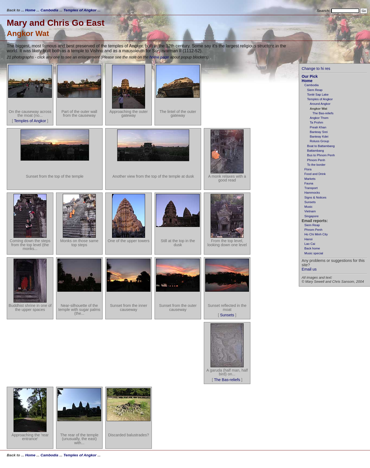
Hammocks (312, 192)
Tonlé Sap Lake (318, 94)
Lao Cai (309, 243)
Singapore (311, 216)
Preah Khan (318, 127)
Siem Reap (315, 90)
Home (30, 10)
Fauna (308, 183)
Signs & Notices (315, 197)
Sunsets (310, 202)
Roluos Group (319, 141)
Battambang (315, 150)
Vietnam (310, 211)
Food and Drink (315, 174)
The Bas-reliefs (323, 113)
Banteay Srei (319, 132)
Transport (311, 188)
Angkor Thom (319, 117)
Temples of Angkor (79, 10)
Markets (310, 178)
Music (308, 206)
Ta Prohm (316, 122)
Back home (312, 248)
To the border (316, 164)
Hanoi (308, 239)
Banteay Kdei (319, 136)
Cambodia (49, 10)
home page (159, 57)
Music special (313, 253)
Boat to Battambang (321, 146)
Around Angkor (320, 103)
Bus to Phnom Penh (321, 155)
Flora (308, 169)
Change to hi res (316, 68)
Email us (309, 269)
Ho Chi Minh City (316, 234)
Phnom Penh (316, 160)
